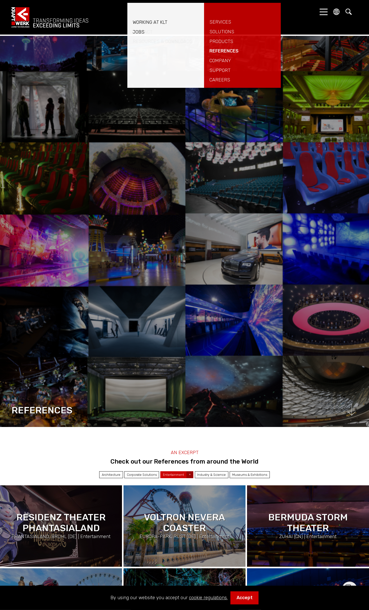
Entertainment (173, 475)
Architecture (111, 475)
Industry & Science (211, 475)
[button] (322, 12)
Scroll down (351, 409)
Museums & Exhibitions (249, 475)
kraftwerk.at (50, 17)
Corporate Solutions (142, 475)
